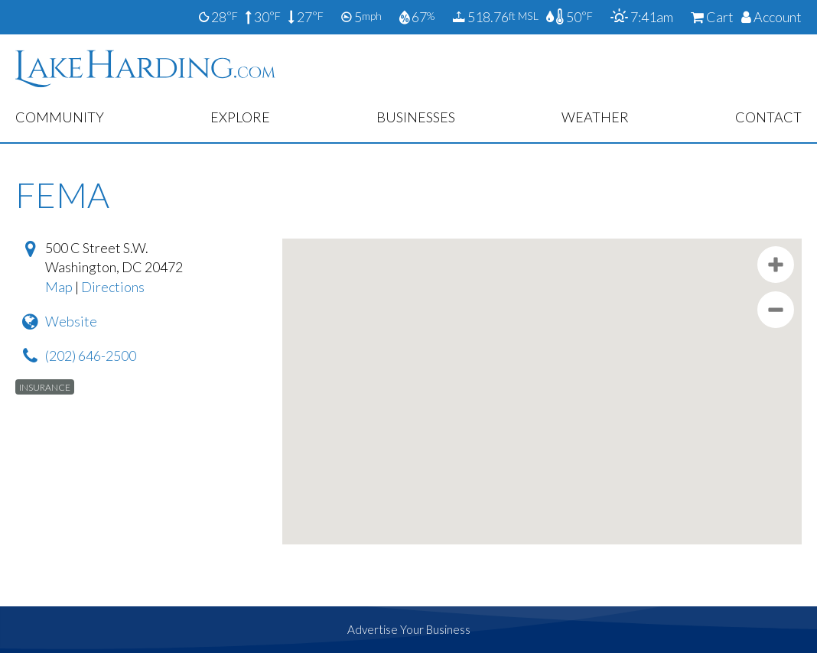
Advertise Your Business (408, 629)
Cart (712, 16)
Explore (240, 117)
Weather (595, 117)
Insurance (44, 386)
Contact (768, 117)
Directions (113, 286)
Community (59, 117)
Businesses (415, 117)
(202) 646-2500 (90, 355)
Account (771, 16)
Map (59, 286)
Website (71, 321)
